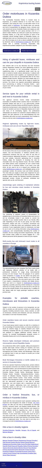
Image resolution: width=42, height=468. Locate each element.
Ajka (35, 453)
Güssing (32, 449)
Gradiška (30, 453)
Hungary (23, 430)
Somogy (29, 440)
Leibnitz (5, 453)
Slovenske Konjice (24, 449)
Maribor (34, 448)
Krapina (13, 442)
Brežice (21, 448)
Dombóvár (6, 451)
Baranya (32, 442)
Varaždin (17, 430)
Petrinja (30, 446)
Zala (4, 442)
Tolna (29, 448)
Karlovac (13, 455)
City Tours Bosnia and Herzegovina (13, 463)
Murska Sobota (20, 442)
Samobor (35, 446)
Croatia (17, 275)
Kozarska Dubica (27, 451)
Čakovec (15, 440)
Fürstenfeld (18, 451)
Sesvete (8, 442)
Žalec (8, 455)
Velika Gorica (21, 444)
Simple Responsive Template (11, 465)
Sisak (9, 446)
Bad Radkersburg (33, 444)
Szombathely (24, 453)
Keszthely (14, 444)
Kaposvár (14, 446)
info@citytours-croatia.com (23, 42)
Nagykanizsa (22, 440)
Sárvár (5, 455)
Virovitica (34, 440)
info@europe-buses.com (28, 50)
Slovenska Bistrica (13, 448)
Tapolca (5, 448)
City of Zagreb (31, 430)
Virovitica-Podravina (8, 430)
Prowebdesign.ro (20, 465)
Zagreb (27, 442)
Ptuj (26, 444)
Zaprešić (5, 446)
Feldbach (12, 451)
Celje (18, 453)
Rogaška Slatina (22, 446)
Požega (14, 453)
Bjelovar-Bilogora (8, 432)
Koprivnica (17, 25)
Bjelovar (5, 440)
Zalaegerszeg (7, 444)
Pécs (33, 451)
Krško (16, 449)
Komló (9, 453)
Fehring (5, 449)
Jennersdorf (11, 449)
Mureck (26, 448)
